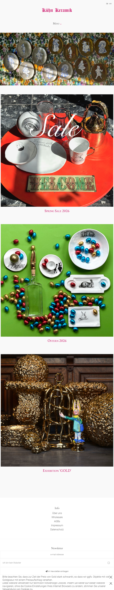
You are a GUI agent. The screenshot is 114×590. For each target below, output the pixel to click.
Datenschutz (57, 529)
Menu (56, 23)
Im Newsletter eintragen (57, 571)
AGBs (57, 521)
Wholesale (57, 517)
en (110, 3)
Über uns (57, 513)
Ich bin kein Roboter (12, 563)
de (107, 3)
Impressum (57, 525)
